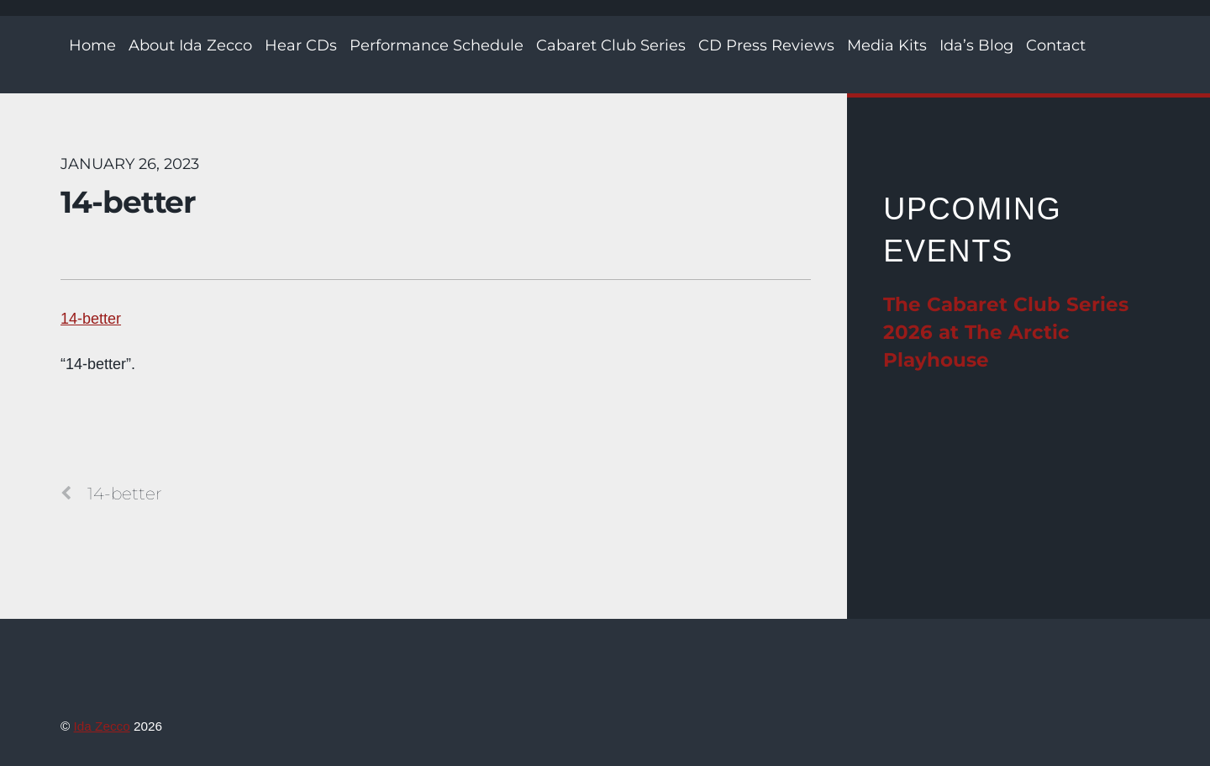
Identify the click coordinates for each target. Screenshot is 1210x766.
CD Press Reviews (766, 45)
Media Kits (887, 45)
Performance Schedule (436, 45)
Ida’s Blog (976, 45)
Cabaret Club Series (611, 45)
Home (92, 45)
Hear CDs (301, 45)
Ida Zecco (102, 726)
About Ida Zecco (190, 45)
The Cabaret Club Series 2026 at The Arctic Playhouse (1005, 332)
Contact (1056, 45)
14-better (128, 201)
